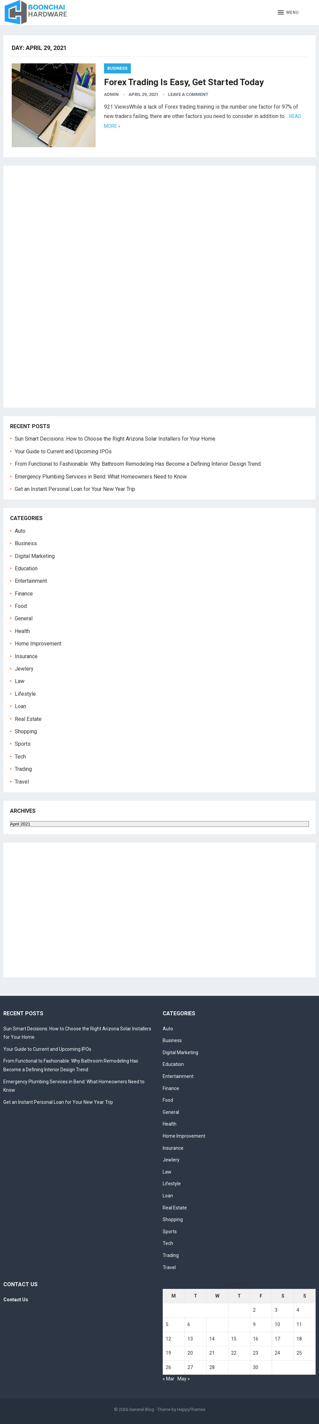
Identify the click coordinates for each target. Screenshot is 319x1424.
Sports (23, 744)
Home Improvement (38, 643)
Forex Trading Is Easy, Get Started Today (184, 82)
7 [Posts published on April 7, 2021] (210, 1324)
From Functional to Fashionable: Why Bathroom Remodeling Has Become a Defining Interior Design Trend (138, 464)
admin (111, 94)
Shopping (26, 731)
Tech (20, 756)
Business (117, 68)
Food (21, 606)
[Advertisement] (57, 292)
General (24, 618)
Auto (20, 531)
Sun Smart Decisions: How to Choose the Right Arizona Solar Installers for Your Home (115, 439)
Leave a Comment (188, 94)
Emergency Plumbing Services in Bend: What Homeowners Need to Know (101, 476)
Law (19, 681)
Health (22, 631)
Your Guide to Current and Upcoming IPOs (63, 451)
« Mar (168, 1378)
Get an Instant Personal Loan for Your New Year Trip (75, 489)
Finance (24, 593)
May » (183, 1378)
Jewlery (24, 669)
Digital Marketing (35, 556)
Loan (20, 706)
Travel (22, 782)
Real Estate (28, 719)
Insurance (26, 656)
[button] (288, 12)
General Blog (141, 1409)
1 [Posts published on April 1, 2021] (232, 1310)
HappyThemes (191, 1409)
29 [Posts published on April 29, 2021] (233, 1367)
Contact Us (15, 1299)
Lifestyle (25, 694)
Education (26, 568)
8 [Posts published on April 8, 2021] (232, 1324)
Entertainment (31, 581)
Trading (23, 769)
